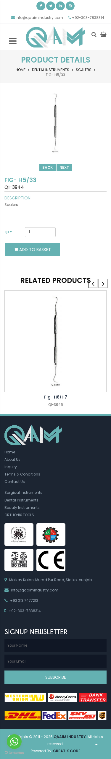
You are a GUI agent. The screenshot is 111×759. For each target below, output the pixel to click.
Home (20, 69)
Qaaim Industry (70, 736)
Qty (8, 232)
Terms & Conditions (22, 474)
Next (64, 167)
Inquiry (10, 466)
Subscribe (55, 677)
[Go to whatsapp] (14, 741)
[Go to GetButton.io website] (14, 753)
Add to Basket (32, 250)
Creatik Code (67, 750)
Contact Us (14, 481)
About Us (12, 459)
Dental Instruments (50, 69)
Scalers (83, 69)
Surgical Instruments (23, 492)
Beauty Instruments (22, 507)
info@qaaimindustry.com (39, 17)
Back (47, 167)
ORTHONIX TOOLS (19, 514)
